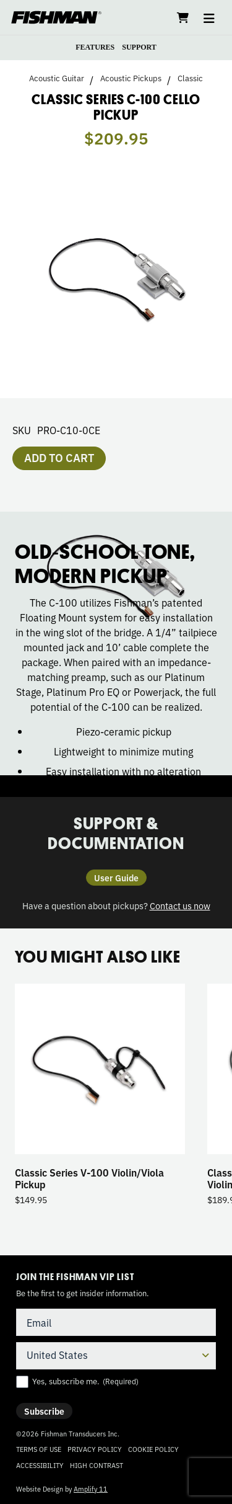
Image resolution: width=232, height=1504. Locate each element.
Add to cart (59, 457)
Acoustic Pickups (130, 78)
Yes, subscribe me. (85, 1381)
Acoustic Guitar (56, 78)
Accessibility (40, 1465)
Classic (190, 78)
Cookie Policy (153, 1449)
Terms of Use (38, 1449)
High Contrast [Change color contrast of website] (96, 1465)
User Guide (116, 877)
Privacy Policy (94, 1449)
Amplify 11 (91, 1488)
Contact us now (180, 905)
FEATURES (94, 47)
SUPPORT (139, 47)
